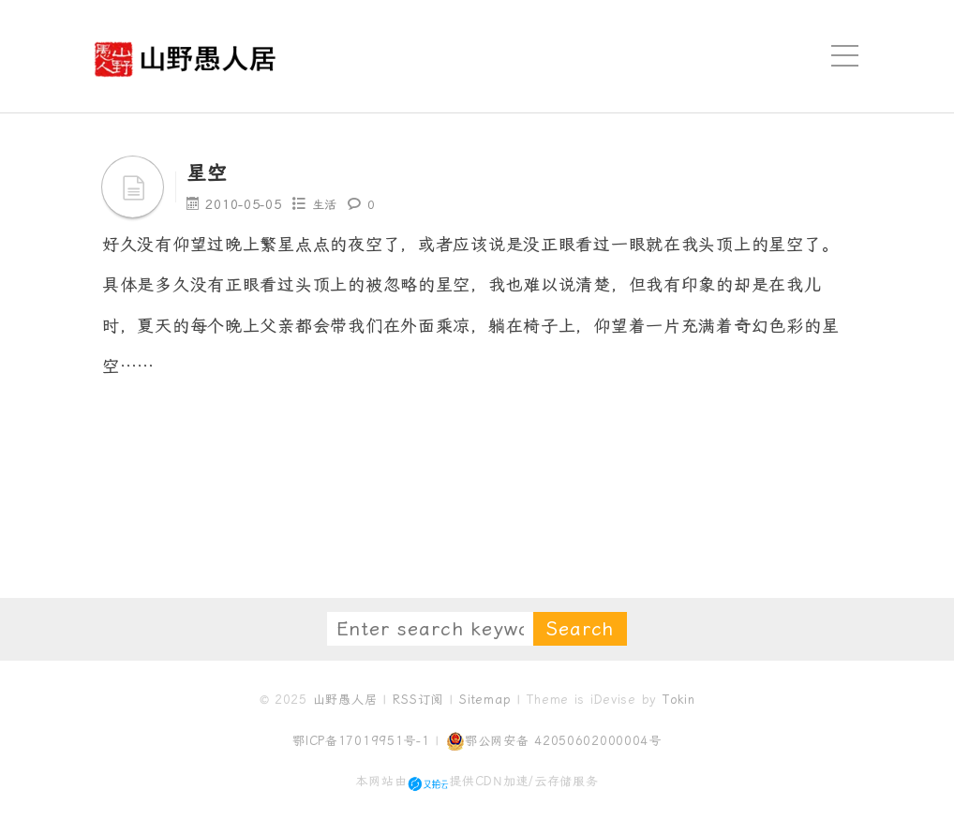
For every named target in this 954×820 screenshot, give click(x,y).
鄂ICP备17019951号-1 (361, 741)
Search (580, 629)
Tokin (679, 700)
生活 (325, 204)
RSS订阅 (418, 700)
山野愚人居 (345, 700)
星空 (209, 172)
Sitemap (485, 700)
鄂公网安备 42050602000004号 (554, 741)
